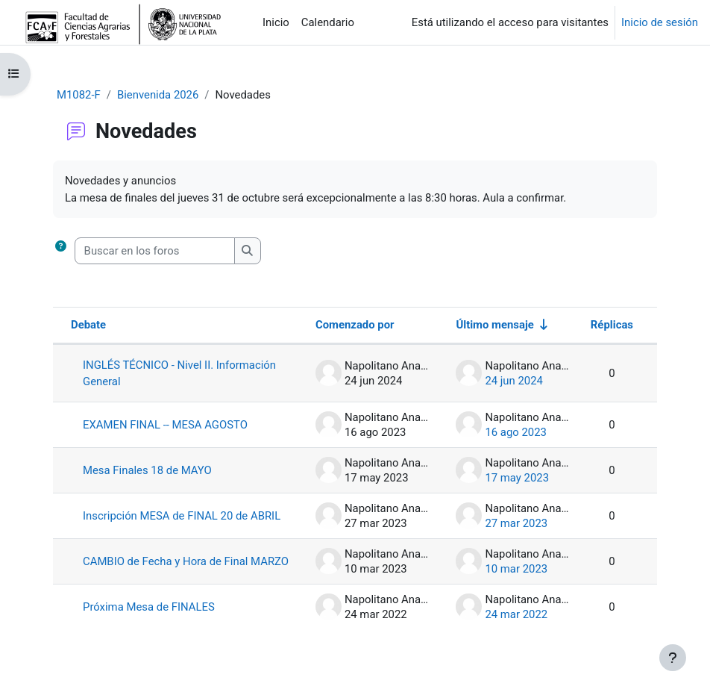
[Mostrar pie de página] (672, 657)
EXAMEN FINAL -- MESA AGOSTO (165, 424)
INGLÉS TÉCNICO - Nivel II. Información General (179, 373)
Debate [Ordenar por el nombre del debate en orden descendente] (88, 324)
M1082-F (79, 95)
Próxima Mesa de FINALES (149, 607)
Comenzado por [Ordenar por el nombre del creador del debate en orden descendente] (355, 324)
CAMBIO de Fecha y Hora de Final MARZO (186, 561)
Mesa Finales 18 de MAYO (147, 470)
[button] (61, 250)
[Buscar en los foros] (155, 250)
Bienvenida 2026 (157, 95)
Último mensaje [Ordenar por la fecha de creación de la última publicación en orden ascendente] (494, 324)
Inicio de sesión (659, 22)
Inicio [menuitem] (276, 22)
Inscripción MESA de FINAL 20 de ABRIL (181, 516)
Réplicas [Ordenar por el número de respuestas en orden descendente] (612, 324)
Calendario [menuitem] (327, 22)
